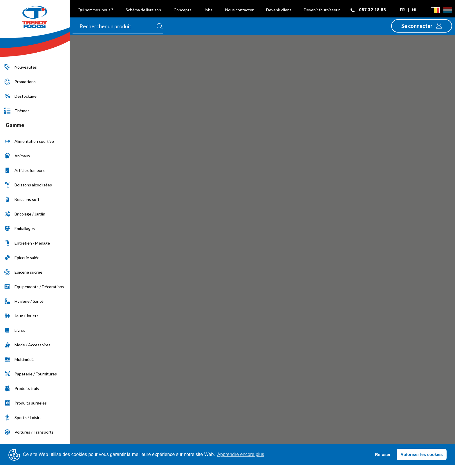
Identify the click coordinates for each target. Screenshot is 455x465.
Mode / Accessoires (27, 345)
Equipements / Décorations (34, 287)
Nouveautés (20, 67)
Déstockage (20, 96)
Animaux (17, 156)
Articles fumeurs (24, 170)
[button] (421, 26)
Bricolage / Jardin (24, 214)
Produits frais (21, 388)
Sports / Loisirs (22, 417)
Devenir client (278, 9)
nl (414, 9)
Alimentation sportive (29, 141)
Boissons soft (21, 199)
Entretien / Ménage (27, 243)
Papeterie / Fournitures (30, 374)
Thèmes (17, 111)
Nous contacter (239, 9)
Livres (14, 330)
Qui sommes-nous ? (95, 9)
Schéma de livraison (143, 9)
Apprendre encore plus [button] (240, 454)
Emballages (19, 228)
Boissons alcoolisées (28, 185)
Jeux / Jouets (21, 316)
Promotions (20, 82)
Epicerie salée (21, 257)
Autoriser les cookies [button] (421, 454)
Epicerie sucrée (23, 272)
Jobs (208, 9)
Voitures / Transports (29, 432)
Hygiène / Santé (24, 301)
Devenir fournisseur (322, 9)
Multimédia (19, 359)
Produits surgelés (25, 403)
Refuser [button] (383, 454)
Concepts (183, 9)
